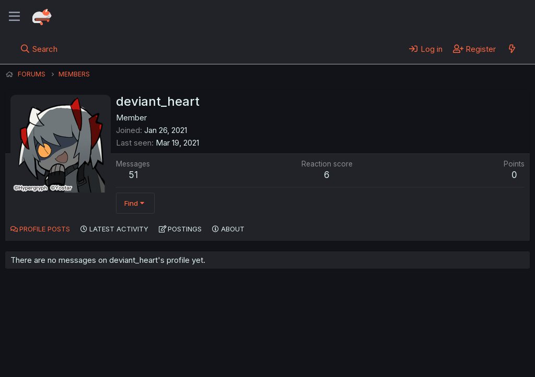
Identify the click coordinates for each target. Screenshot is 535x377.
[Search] (39, 49)
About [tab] (233, 229)
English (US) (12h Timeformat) (58, 340)
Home (334, 340)
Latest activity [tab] (118, 229)
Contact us (141, 340)
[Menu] (14, 17)
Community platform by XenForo (444, 354)
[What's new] (511, 49)
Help (304, 340)
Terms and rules (199, 340)
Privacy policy (261, 340)
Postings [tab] (185, 229)
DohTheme (430, 362)
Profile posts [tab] (44, 229)
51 (133, 175)
